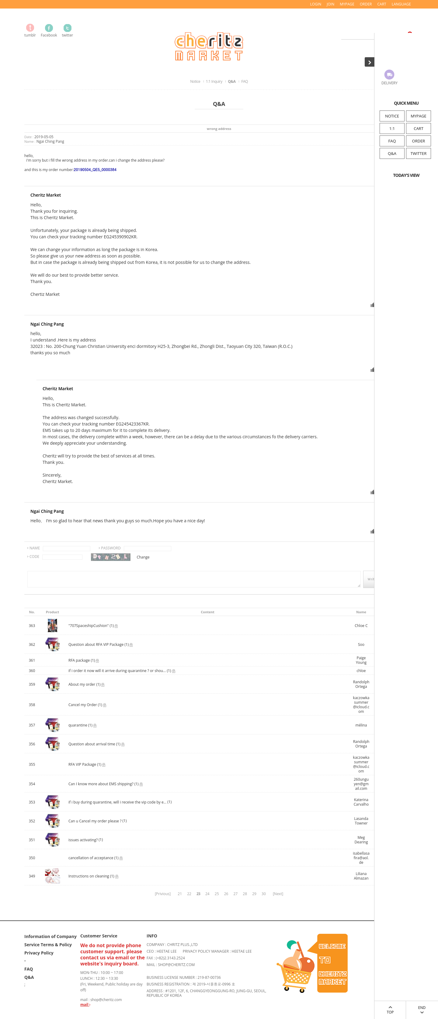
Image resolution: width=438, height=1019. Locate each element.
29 (254, 893)
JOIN (330, 4)
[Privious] (163, 893)
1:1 (392, 128)
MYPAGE (418, 116)
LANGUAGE (401, 4)
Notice (195, 81)
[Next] (278, 893)
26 (226, 893)
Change (143, 557)
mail (85, 1004)
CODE (34, 556)
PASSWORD (111, 548)
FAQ (392, 141)
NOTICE (392, 116)
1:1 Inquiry (214, 81)
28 (245, 893)
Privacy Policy (39, 953)
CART (418, 128)
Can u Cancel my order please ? (94, 821)
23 (198, 893)
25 (217, 893)
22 (189, 893)
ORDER (418, 141)
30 (264, 893)
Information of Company (50, 936)
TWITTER (418, 153)
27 (235, 893)
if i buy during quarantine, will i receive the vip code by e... (117, 802)
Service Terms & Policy (48, 944)
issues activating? (83, 839)
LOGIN (316, 4)
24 (207, 893)
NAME (35, 548)
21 (180, 893)
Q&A (392, 153)
